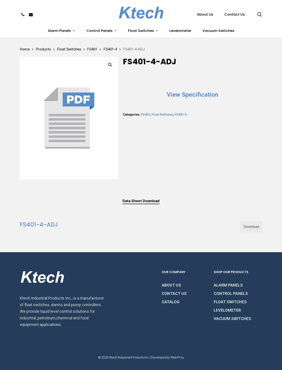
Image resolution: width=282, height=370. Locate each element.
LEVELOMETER (227, 310)
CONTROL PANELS (231, 293)
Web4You (177, 357)
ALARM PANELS (228, 285)
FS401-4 (110, 49)
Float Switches (69, 49)
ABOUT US (171, 285)
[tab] (141, 201)
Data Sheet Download (141, 201)
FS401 (92, 49)
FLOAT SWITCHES (230, 302)
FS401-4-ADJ (39, 225)
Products (43, 49)
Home (25, 49)
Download (251, 227)
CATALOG (171, 302)
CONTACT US (174, 293)
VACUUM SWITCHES (232, 318)
